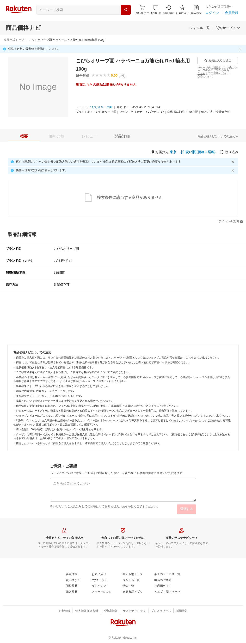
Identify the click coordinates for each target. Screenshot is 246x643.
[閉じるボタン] (241, 49)
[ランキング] (99, 586)
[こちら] (201, 73)
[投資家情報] (110, 611)
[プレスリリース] (161, 611)
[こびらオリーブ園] (100, 107)
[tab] (24, 136)
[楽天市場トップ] (133, 574)
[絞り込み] (229, 152)
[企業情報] (64, 611)
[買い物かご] (73, 580)
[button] (156, 10)
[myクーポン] (99, 580)
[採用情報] (182, 611)
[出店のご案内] (163, 580)
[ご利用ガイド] (163, 586)
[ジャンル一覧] (200, 28)
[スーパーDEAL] (101, 592)
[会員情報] (71, 574)
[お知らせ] (156, 10)
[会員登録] (231, 13)
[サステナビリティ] (134, 611)
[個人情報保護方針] (86, 611)
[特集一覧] (128, 586)
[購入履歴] (196, 10)
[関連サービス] (228, 28)
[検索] (126, 10)
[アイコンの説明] (231, 222)
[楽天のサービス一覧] (167, 574)
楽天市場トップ (14, 40)
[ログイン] (212, 13)
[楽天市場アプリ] (133, 592)
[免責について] (205, 76)
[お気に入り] (182, 10)
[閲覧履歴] (168, 10)
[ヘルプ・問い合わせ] (167, 592)
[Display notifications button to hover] (142, 10)
